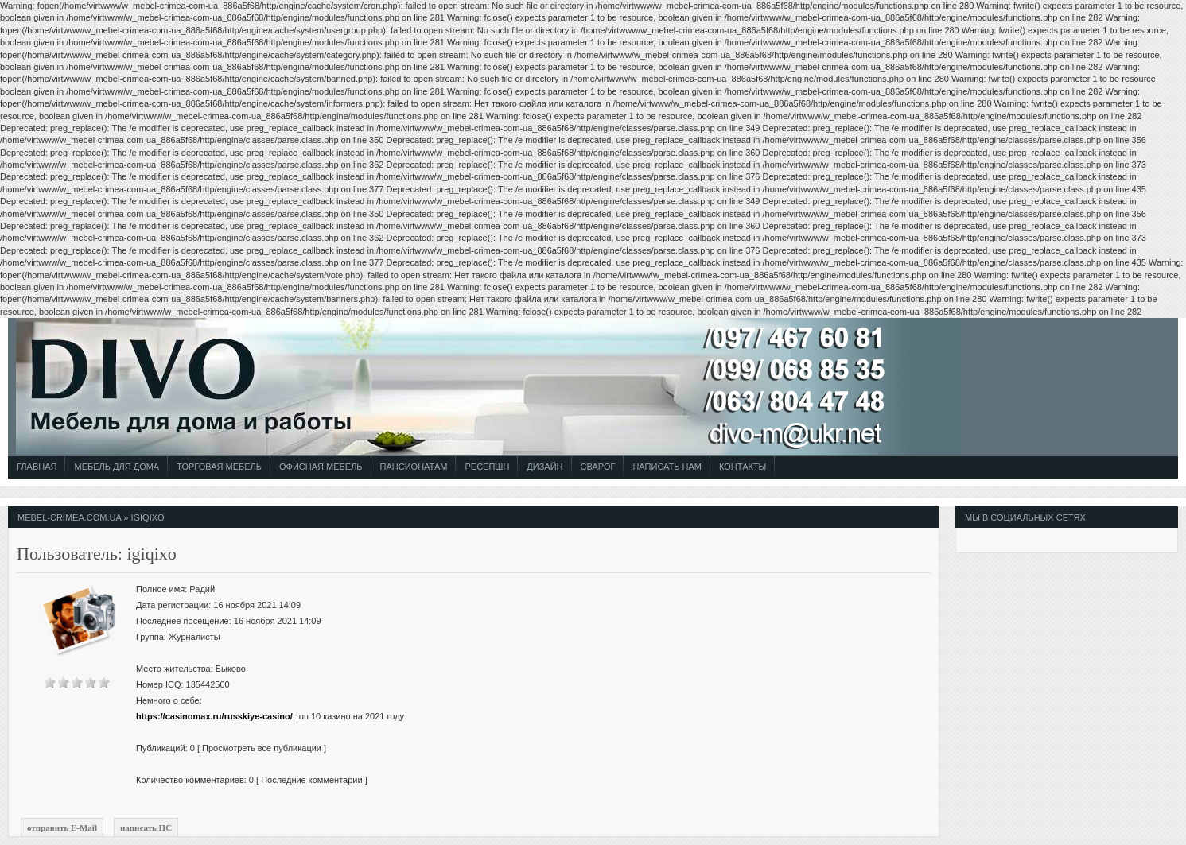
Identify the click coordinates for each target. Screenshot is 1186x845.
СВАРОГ (598, 466)
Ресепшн (487, 466)
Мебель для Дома (116, 466)
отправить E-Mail (62, 827)
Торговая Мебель (219, 466)
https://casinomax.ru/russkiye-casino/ (214, 716)
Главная (36, 466)
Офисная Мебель (321, 466)
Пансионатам (414, 466)
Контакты (742, 466)
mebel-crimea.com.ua (69, 517)
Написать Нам (667, 466)
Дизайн (544, 466)
